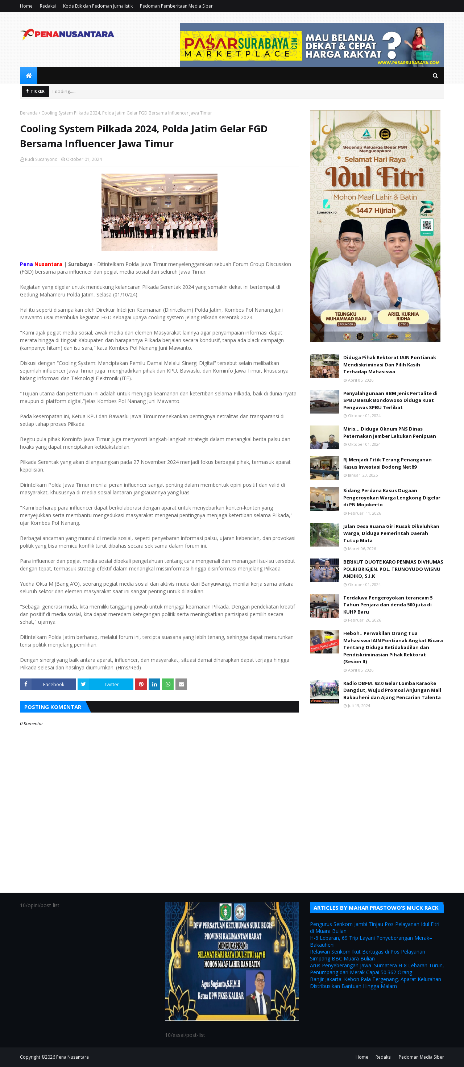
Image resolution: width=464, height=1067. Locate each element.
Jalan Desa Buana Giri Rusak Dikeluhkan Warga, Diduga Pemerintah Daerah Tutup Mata (391, 533)
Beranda (29, 113)
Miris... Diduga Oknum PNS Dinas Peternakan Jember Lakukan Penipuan (389, 432)
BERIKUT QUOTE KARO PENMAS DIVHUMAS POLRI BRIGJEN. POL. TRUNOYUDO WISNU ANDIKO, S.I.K (393, 569)
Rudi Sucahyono (41, 159)
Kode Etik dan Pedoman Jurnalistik (98, 6)
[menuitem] (28, 75)
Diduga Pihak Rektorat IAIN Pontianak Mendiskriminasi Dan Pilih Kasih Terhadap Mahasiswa (389, 364)
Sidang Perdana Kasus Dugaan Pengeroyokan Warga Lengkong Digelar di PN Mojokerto (391, 497)
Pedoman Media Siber (421, 1057)
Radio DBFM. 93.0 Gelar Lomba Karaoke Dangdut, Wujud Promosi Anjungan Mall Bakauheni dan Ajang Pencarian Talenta (392, 690)
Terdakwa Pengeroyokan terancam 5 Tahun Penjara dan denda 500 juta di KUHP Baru (387, 604)
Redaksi (48, 6)
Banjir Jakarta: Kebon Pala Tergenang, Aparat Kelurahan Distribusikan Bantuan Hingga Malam (375, 982)
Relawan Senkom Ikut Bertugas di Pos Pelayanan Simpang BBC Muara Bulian (367, 955)
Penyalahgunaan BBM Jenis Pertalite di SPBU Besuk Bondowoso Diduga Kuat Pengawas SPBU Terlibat (390, 400)
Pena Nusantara (72, 1057)
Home (26, 6)
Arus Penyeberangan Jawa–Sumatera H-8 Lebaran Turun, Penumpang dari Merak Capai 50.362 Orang (377, 969)
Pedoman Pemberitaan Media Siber (176, 6)
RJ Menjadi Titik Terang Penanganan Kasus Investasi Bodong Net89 (387, 463)
